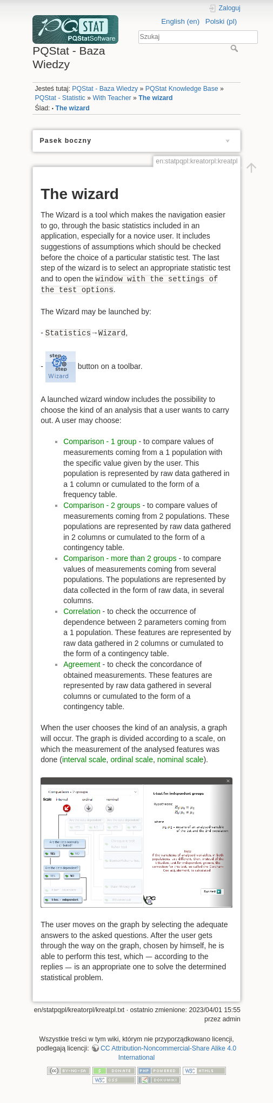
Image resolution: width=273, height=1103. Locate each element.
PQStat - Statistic (60, 98)
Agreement (81, 664)
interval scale (84, 759)
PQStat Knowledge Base (181, 89)
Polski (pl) (221, 21)
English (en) (180, 21)
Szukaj (235, 48)
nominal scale (180, 759)
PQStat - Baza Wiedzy (105, 89)
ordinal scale (131, 759)
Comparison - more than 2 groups (119, 558)
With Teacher (111, 98)
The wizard (155, 98)
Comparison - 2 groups (101, 505)
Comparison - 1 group (99, 441)
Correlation (81, 611)
